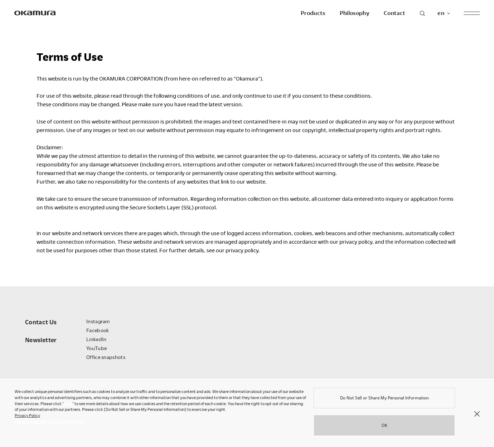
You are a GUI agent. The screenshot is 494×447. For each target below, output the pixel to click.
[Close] (477, 415)
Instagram (98, 321)
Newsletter (41, 339)
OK (384, 426)
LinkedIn (96, 339)
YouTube (96, 348)
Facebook (97, 330)
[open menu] (472, 13)
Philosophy (354, 13)
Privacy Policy (27, 417)
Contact (394, 13)
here (68, 405)
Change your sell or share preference (49, 423)
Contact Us (41, 322)
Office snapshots (105, 357)
